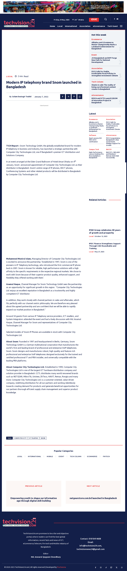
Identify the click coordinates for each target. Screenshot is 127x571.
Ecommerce (97, 39)
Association (97, 68)
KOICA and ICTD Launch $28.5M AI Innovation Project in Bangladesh (104, 100)
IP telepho (33, 438)
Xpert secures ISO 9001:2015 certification (95, 140)
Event (94, 55)
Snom (43, 438)
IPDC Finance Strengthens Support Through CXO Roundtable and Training (105, 245)
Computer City (20, 438)
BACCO (108, 149)
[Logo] (10, 23)
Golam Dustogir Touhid (21, 97)
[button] (106, 19)
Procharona (61, 567)
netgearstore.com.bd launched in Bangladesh (93, 498)
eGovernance (98, 95)
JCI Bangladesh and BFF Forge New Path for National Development (104, 60)
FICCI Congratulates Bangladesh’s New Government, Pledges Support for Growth (113, 141)
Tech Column (97, 82)
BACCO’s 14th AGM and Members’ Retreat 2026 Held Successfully (113, 154)
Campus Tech (94, 149)
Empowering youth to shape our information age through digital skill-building (34, 499)
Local (9, 76)
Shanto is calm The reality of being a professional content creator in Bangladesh (104, 87)
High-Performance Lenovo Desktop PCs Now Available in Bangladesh (96, 154)
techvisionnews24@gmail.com (91, 549)
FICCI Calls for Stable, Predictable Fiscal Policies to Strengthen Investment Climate (105, 74)
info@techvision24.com (90, 546)
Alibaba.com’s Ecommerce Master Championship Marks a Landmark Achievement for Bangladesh (104, 45)
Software (92, 135)
